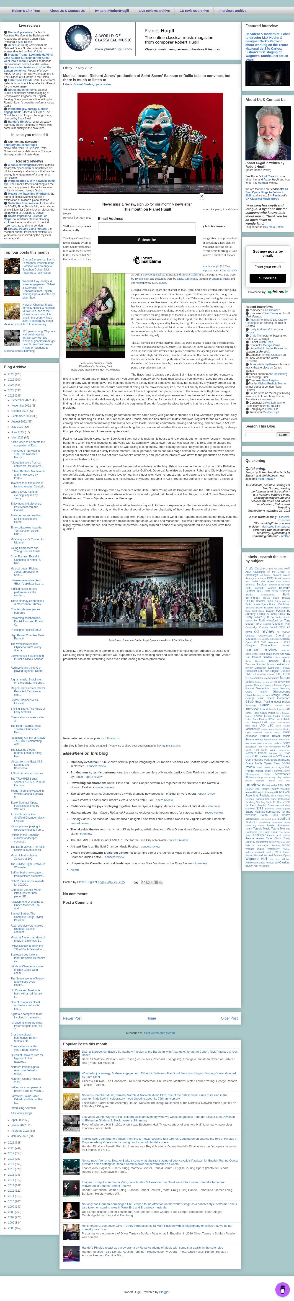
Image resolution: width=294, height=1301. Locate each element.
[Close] (201, 196)
